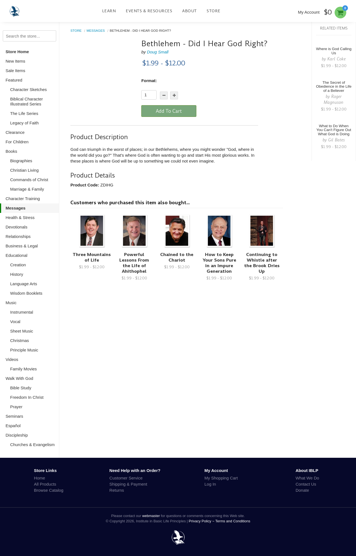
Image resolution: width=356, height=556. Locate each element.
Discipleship (17, 435)
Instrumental (21, 312)
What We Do (307, 478)
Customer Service (125, 478)
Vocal (15, 321)
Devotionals (16, 227)
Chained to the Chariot (176, 257)
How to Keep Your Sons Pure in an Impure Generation (219, 262)
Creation (18, 264)
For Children (17, 141)
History (16, 274)
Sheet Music (21, 331)
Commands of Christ (29, 179)
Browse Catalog (48, 490)
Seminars (14, 416)
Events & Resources (149, 11)
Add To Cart (169, 111)
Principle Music (24, 350)
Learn (109, 11)
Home (39, 478)
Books (11, 151)
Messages (16, 208)
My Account (309, 12)
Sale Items (15, 70)
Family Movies (23, 368)
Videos (12, 359)
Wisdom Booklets (26, 293)
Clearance (15, 132)
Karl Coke (336, 59)
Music (11, 302)
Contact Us (306, 484)
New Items (15, 61)
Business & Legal (22, 245)
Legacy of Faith (24, 122)
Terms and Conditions (232, 521)
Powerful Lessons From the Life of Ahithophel (134, 262)
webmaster (151, 516)
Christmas (19, 340)
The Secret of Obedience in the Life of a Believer (334, 86)
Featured (14, 80)
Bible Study (20, 387)
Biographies (21, 160)
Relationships (18, 236)
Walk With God (19, 378)
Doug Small (158, 52)
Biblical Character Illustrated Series (26, 101)
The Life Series (24, 113)
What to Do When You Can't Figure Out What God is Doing (333, 130)
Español (13, 425)
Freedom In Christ (27, 397)
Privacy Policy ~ (202, 521)
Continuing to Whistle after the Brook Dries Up (262, 262)
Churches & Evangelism (32, 444)
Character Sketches (28, 89)
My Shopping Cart (221, 478)
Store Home (17, 51)
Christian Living (24, 170)
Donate (302, 490)
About (189, 11)
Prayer (16, 406)
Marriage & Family (27, 189)
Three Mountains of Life (92, 257)
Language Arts (23, 283)
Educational (16, 255)
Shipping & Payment (128, 484)
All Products (45, 484)
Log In (210, 484)
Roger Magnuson (333, 99)
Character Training (23, 198)
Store (214, 11)
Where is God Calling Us (334, 51)
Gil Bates (336, 140)
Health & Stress (20, 217)
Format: (149, 80)
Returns (116, 490)
